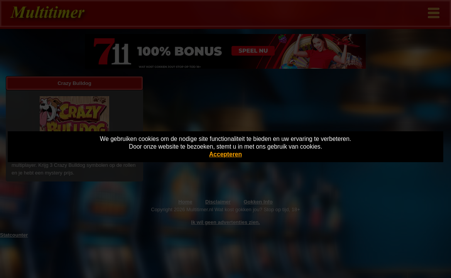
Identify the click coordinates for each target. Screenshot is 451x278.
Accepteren (225, 154)
